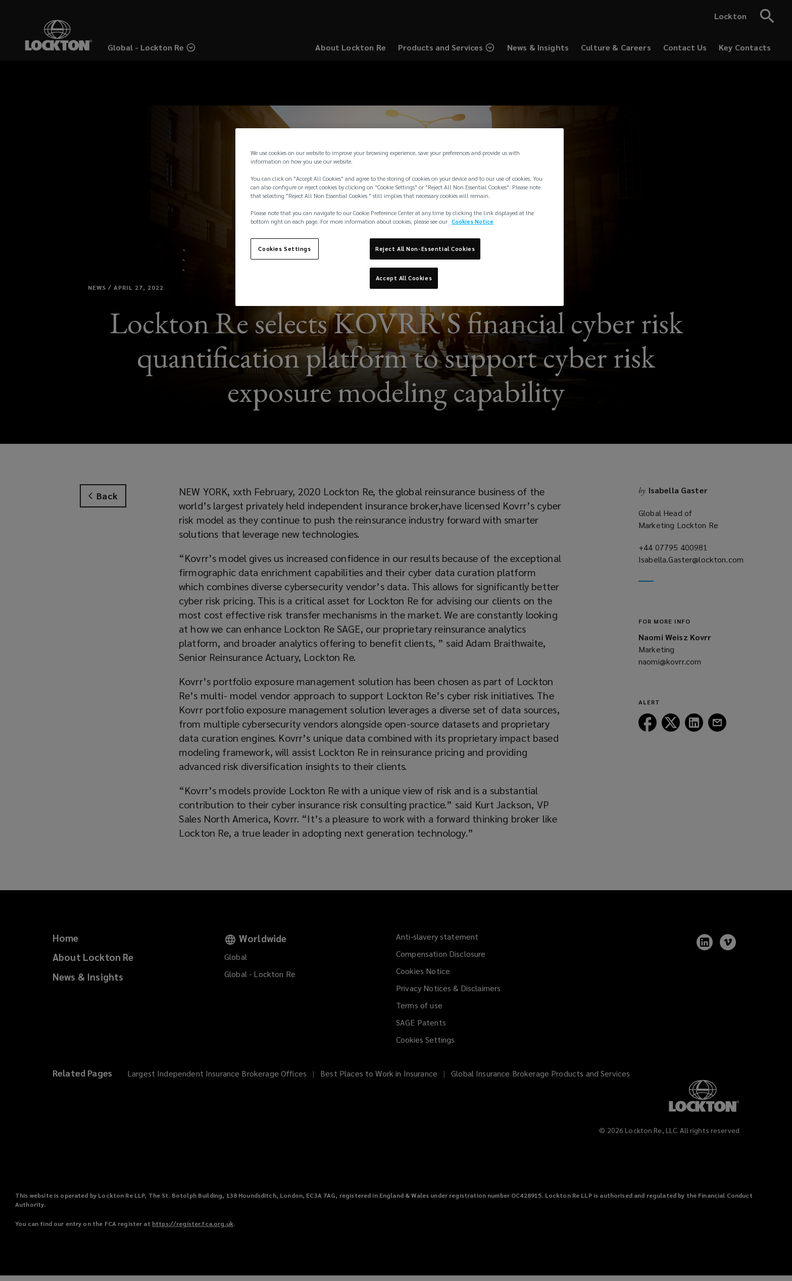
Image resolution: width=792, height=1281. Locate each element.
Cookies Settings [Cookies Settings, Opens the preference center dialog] (284, 248)
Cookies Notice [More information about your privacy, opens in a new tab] (472, 221)
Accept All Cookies (404, 278)
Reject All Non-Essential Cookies (425, 248)
